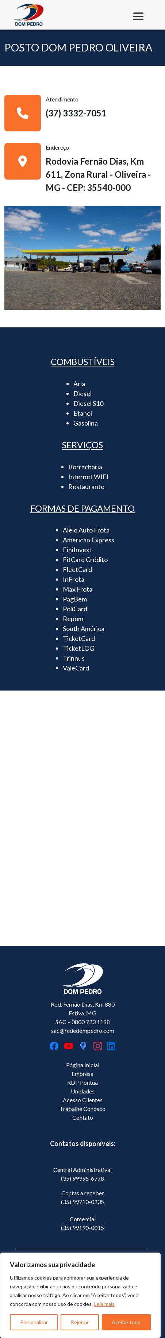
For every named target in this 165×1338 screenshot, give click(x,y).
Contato (82, 1117)
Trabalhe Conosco (82, 1108)
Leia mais (104, 1304)
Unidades (83, 1091)
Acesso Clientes (83, 1099)
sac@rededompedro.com (82, 1030)
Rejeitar (80, 1322)
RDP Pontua (82, 1082)
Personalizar (34, 1322)
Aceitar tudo (126, 1322)
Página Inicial (82, 1064)
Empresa (82, 1073)
